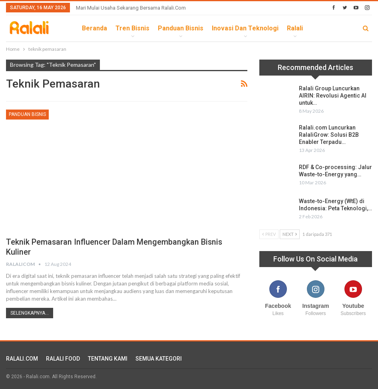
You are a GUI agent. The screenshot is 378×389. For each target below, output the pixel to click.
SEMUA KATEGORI (158, 358)
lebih (319, 28)
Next (290, 234)
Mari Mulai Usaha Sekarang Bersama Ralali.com (131, 8)
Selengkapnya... (29, 313)
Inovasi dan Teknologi (245, 28)
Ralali (295, 28)
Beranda (94, 28)
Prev (269, 234)
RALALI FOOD (63, 358)
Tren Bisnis (132, 28)
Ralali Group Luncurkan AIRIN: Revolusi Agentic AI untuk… (332, 95)
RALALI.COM (22, 358)
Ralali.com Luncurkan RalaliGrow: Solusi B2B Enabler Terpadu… (329, 134)
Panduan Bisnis (180, 28)
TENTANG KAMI (107, 358)
